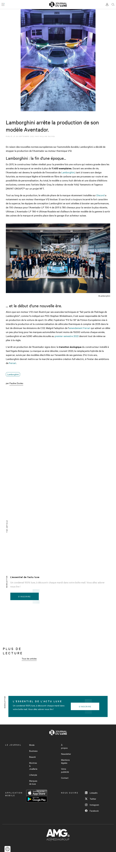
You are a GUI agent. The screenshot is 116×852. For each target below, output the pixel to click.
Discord (100, 195)
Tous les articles (29, 658)
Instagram (92, 804)
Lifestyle (33, 774)
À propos (64, 746)
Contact (64, 777)
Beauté (32, 756)
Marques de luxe (33, 782)
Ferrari (12, 363)
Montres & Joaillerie (33, 765)
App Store (36, 793)
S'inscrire (24, 596)
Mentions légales (65, 761)
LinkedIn (91, 792)
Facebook (92, 810)
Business (33, 750)
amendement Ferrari (79, 328)
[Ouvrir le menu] (3, 4)
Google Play (36, 799)
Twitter (90, 798)
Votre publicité (65, 770)
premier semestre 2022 (67, 336)
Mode (31, 744)
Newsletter (66, 753)
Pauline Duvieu (47, 136)
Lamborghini (68, 172)
